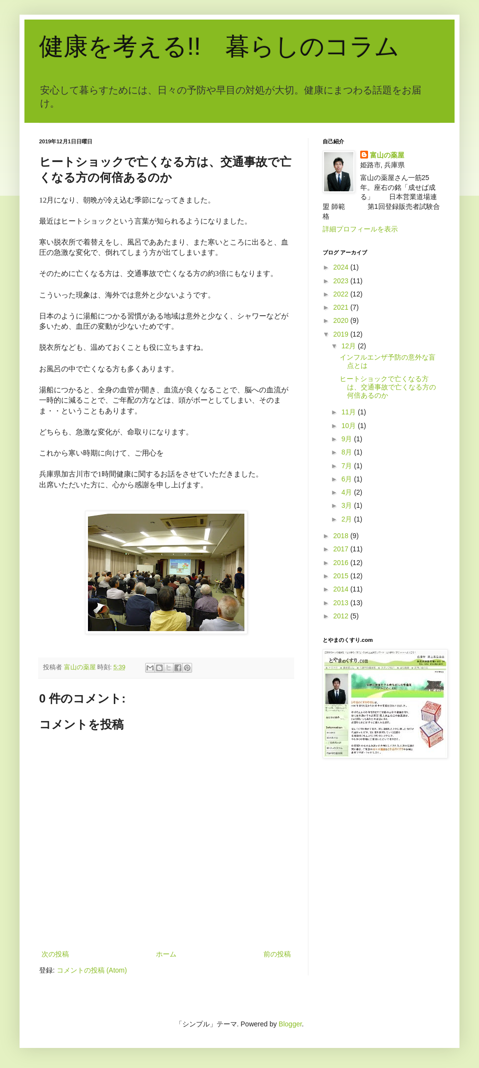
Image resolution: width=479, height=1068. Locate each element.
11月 (349, 412)
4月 (347, 492)
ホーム (166, 954)
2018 (341, 536)
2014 (341, 589)
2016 (341, 563)
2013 (341, 603)
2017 (341, 549)
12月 (349, 346)
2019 (341, 334)
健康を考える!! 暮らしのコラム (219, 46)
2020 (341, 320)
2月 (347, 519)
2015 (341, 576)
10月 (349, 426)
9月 (347, 439)
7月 (347, 466)
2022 (341, 294)
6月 (347, 479)
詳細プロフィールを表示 (360, 229)
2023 (341, 281)
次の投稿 (55, 954)
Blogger (290, 1024)
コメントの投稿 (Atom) (92, 970)
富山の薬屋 (387, 155)
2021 (341, 307)
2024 (341, 267)
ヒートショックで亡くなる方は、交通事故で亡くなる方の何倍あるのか (388, 387)
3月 (347, 505)
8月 (347, 452)
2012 (341, 616)
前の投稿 (277, 954)
